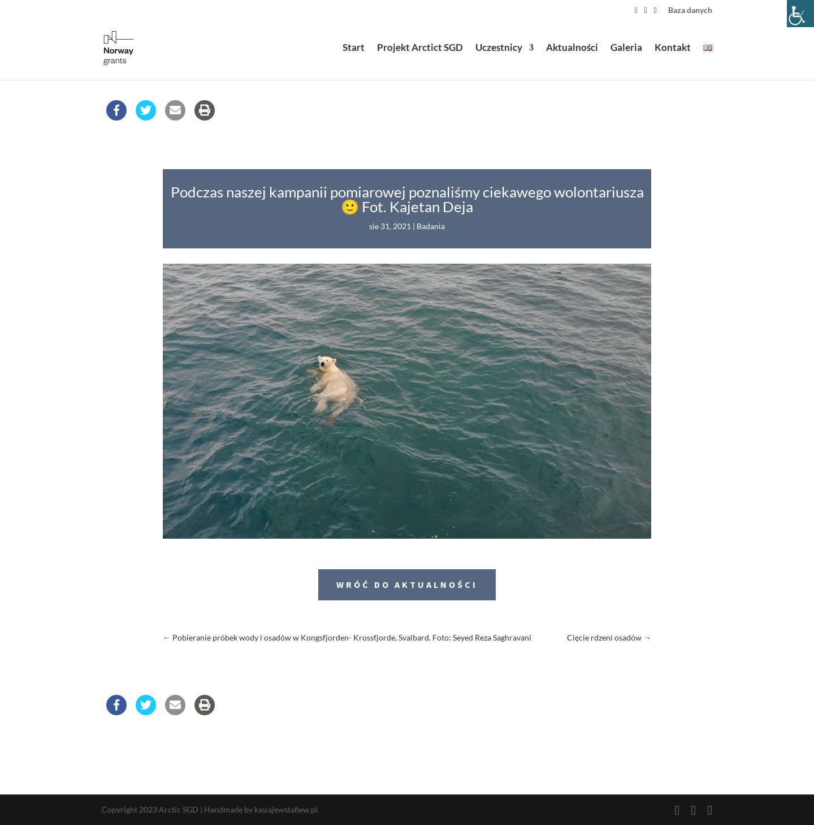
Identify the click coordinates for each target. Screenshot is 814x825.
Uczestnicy (498, 50)
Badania (431, 226)
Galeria (626, 50)
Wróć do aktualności (407, 584)
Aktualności (572, 50)
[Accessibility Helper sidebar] (800, 13)
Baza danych (690, 10)
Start (354, 50)
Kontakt (673, 50)
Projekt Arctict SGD (420, 50)
